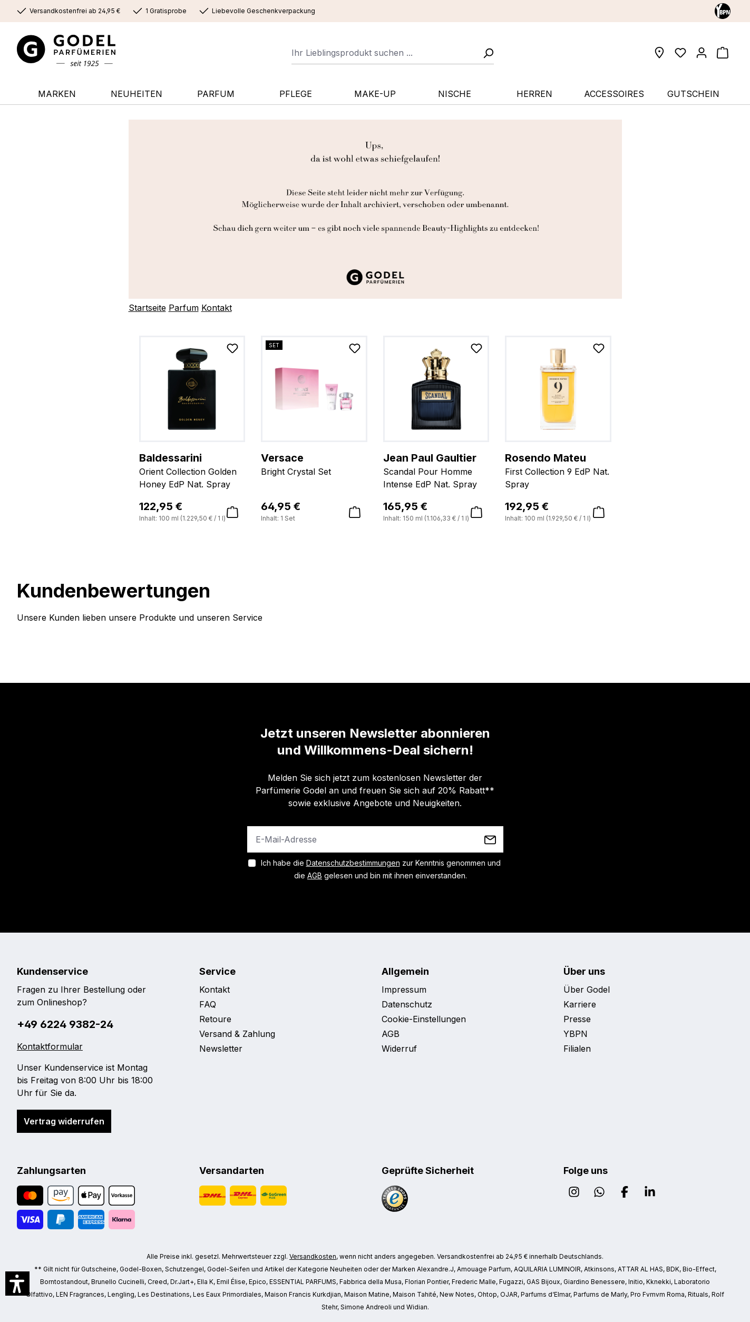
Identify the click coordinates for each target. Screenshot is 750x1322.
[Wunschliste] (680, 52)
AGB (314, 875)
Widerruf (399, 1048)
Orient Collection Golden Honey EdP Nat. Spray (192, 470)
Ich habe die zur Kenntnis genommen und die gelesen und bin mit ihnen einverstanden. (381, 869)
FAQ (207, 1004)
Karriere (579, 1004)
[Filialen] (659, 52)
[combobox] (383, 52)
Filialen (577, 1048)
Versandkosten (312, 1256)
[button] (17, 1283)
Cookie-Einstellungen (424, 1019)
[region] (375, 430)
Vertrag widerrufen (64, 1121)
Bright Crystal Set (314, 464)
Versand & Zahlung (237, 1034)
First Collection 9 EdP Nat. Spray (558, 470)
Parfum (184, 307)
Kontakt (216, 307)
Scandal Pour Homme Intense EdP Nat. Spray (436, 470)
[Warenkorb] (722, 52)
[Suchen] (485, 52)
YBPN (575, 1034)
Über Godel (586, 989)
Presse (577, 1019)
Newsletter (220, 1048)
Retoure (215, 1019)
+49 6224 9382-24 (65, 1024)
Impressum (404, 989)
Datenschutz (407, 1004)
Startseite (147, 307)
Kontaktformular (50, 1046)
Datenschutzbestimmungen (353, 862)
